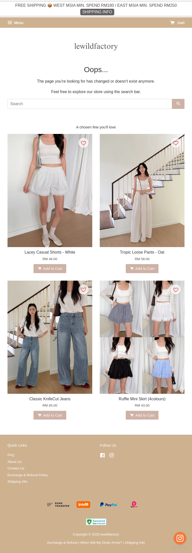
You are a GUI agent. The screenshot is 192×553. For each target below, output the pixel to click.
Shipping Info (17, 481)
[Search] (90, 104)
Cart (177, 23)
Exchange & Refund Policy (28, 475)
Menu (15, 23)
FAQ (11, 455)
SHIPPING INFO (97, 12)
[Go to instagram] (180, 538)
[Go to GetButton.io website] (180, 547)
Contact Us (16, 468)
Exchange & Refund (62, 542)
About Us (15, 462)
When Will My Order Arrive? (101, 542)
